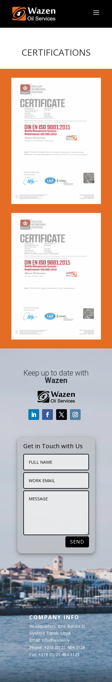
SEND (77, 541)
